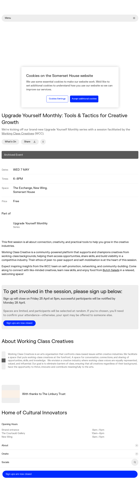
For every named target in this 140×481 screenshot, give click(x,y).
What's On (10, 141)
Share (29, 141)
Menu (70, 18)
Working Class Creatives (18, 133)
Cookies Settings (57, 99)
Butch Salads (111, 270)
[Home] (70, 7)
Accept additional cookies (84, 99)
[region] (70, 87)
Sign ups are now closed (19, 474)
